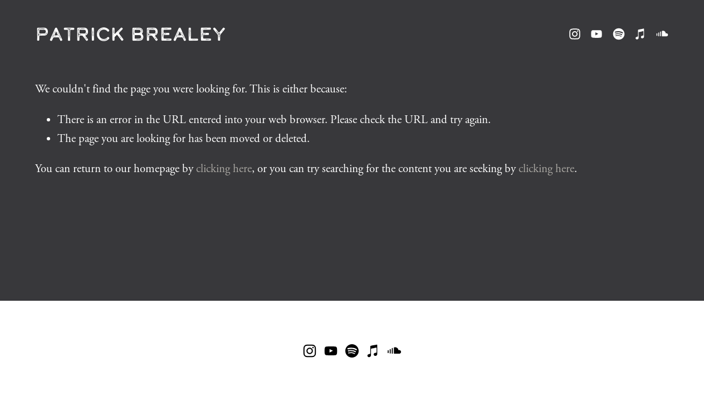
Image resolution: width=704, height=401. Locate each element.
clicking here (224, 169)
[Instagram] (574, 34)
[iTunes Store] (640, 34)
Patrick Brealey (130, 34)
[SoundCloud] (662, 34)
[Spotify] (618, 34)
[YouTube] (596, 34)
